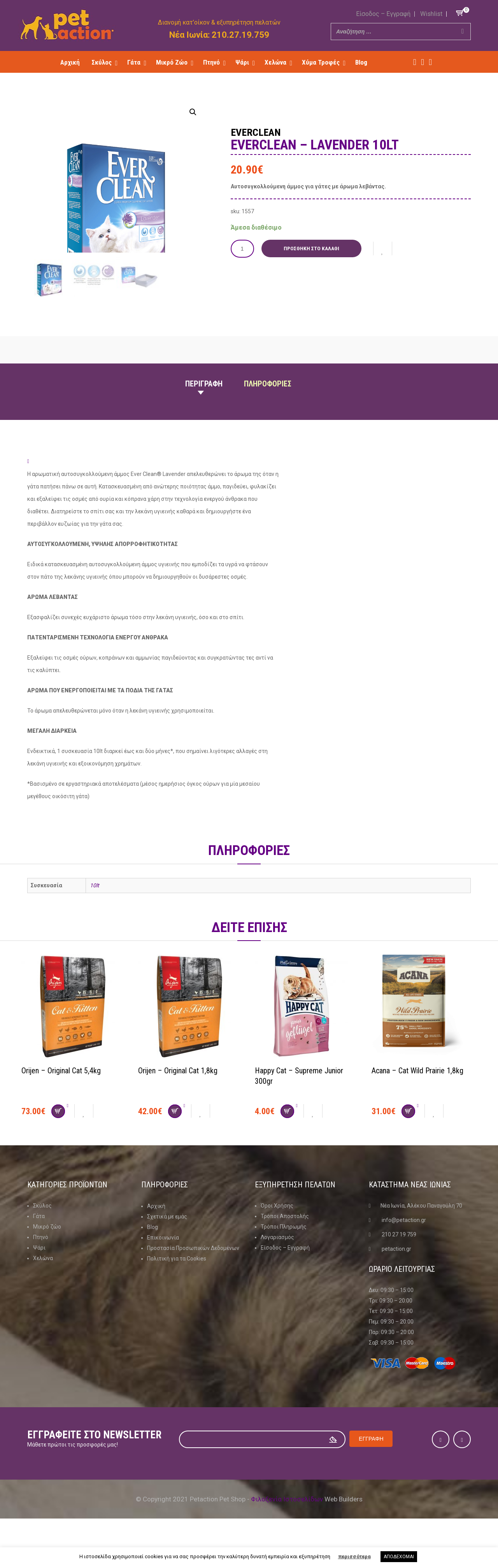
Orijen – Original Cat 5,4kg (61, 1098)
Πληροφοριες (267, 411)
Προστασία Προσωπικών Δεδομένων (193, 1275)
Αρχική (156, 1233)
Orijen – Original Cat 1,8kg (177, 1098)
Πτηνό (40, 1264)
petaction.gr (396, 1276)
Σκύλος (42, 1233)
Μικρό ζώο (47, 1254)
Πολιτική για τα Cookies (176, 1285)
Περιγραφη (204, 411)
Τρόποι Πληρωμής (284, 1254)
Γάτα (39, 1243)
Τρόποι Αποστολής (285, 1243)
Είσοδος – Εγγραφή (383, 14)
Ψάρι (39, 1275)
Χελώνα (43, 1285)
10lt (94, 912)
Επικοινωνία (163, 1264)
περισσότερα (354, 1556)
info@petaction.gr (404, 1247)
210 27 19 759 (399, 1262)
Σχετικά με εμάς (167, 1243)
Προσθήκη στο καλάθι (311, 248)
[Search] (462, 31)
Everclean (257, 132)
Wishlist (431, 14)
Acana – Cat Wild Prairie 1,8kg (417, 1098)
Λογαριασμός (277, 1264)
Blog (152, 1254)
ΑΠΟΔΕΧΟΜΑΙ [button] (399, 1556)
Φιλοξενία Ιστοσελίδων (287, 1526)
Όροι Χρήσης (277, 1233)
